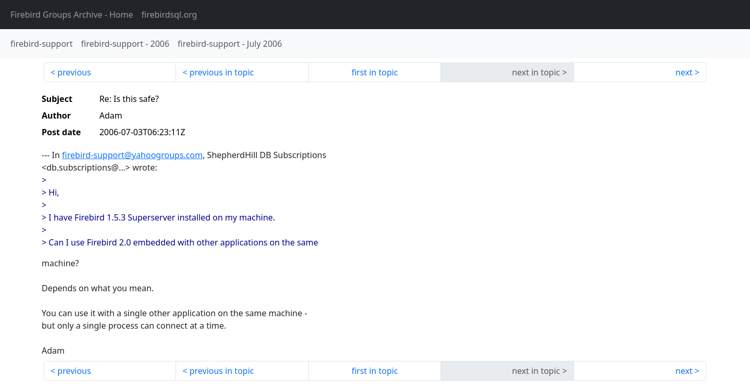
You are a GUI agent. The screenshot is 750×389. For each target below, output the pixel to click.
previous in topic (222, 72)
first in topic (375, 72)
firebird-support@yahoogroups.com (132, 155)
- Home (71, 14)
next (684, 72)
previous (74, 72)
